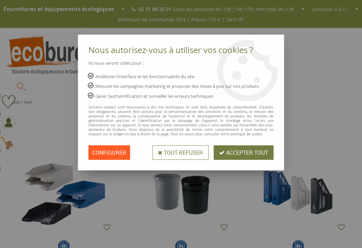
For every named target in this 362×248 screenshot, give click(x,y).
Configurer (109, 152)
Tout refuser (180, 152)
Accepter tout (243, 152)
